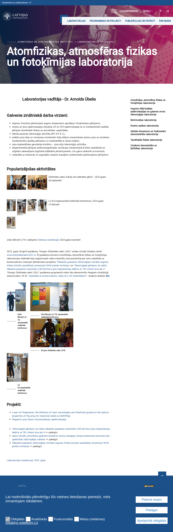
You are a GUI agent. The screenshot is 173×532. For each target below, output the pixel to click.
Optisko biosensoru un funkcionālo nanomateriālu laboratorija (148, 133)
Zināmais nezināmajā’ (48, 239)
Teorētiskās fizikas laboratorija (146, 139)
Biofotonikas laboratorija (143, 120)
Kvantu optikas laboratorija (144, 125)
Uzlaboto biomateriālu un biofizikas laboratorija (143, 147)
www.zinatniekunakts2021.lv (21, 254)
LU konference (124, 11)
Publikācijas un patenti (140, 20)
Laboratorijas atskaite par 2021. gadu (26, 460)
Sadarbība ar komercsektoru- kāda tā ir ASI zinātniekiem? (58, 275)
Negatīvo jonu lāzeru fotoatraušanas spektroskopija (39, 419)
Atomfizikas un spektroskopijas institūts (45, 42)
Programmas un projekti (105, 20)
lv (168, 11)
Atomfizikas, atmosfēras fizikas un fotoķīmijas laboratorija (147, 101)
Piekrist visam (152, 522)
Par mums (165, 20)
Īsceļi (147, 11)
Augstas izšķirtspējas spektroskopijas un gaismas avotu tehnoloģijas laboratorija (147, 111)
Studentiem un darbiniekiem (16, 2)
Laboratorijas (76, 20)
